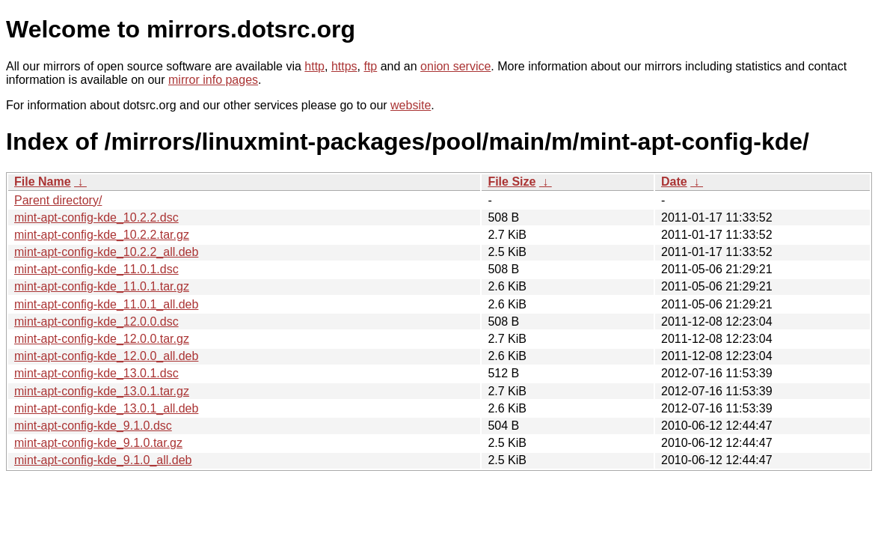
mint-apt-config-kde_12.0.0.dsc (96, 321)
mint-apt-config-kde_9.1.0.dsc (93, 425)
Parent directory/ (58, 200)
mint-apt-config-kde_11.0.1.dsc (96, 269)
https (344, 66)
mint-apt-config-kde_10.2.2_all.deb (106, 252)
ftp (370, 66)
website (410, 105)
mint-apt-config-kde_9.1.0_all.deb (102, 460)
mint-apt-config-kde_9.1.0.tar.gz (98, 442)
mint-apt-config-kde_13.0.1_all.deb (106, 408)
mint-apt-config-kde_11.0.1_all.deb (106, 304)
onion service (455, 66)
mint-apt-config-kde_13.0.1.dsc (96, 373)
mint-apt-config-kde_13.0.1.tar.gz (101, 391)
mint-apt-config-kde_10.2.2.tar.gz (101, 234)
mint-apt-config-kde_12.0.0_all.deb (106, 356)
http (314, 66)
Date (674, 181)
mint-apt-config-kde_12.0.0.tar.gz (101, 338)
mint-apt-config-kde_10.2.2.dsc (96, 217)
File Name (42, 181)
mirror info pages (213, 79)
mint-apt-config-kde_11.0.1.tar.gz (101, 286)
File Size (511, 181)
